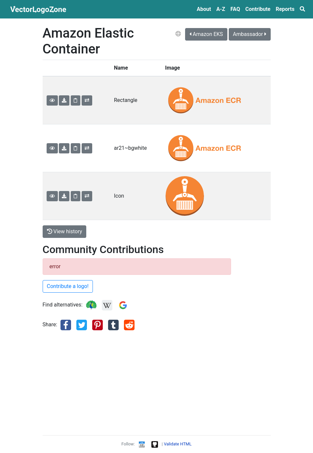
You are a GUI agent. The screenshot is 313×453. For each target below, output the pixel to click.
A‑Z (220, 9)
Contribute (257, 9)
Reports (285, 9)
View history (64, 231)
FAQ (235, 9)
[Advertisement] (137, 384)
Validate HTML (178, 443)
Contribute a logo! (68, 286)
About (204, 9)
